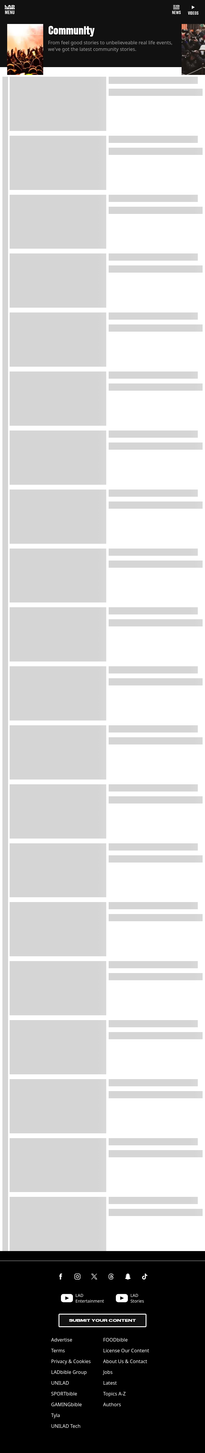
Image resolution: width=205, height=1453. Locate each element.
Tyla (55, 1415)
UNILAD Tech (65, 1426)
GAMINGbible (66, 1404)
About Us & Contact (125, 1361)
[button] (94, 50)
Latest (110, 1383)
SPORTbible (64, 1393)
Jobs (108, 1372)
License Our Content (126, 1350)
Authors (112, 1404)
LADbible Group (69, 1372)
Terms (58, 1350)
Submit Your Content (102, 1320)
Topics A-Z (114, 1393)
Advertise (61, 1339)
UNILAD (60, 1383)
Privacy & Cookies (71, 1361)
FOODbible (115, 1339)
